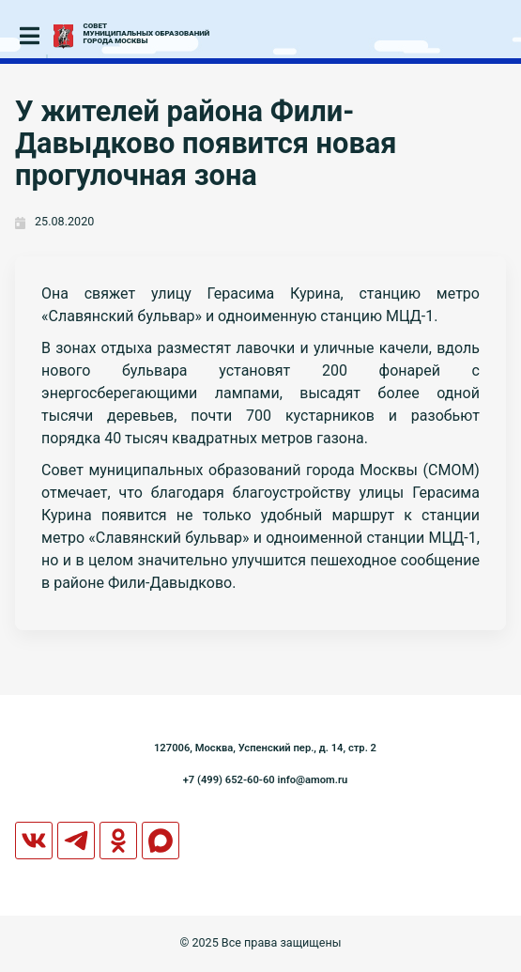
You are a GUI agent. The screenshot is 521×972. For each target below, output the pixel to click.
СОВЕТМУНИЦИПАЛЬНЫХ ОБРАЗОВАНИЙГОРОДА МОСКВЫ (147, 34)
